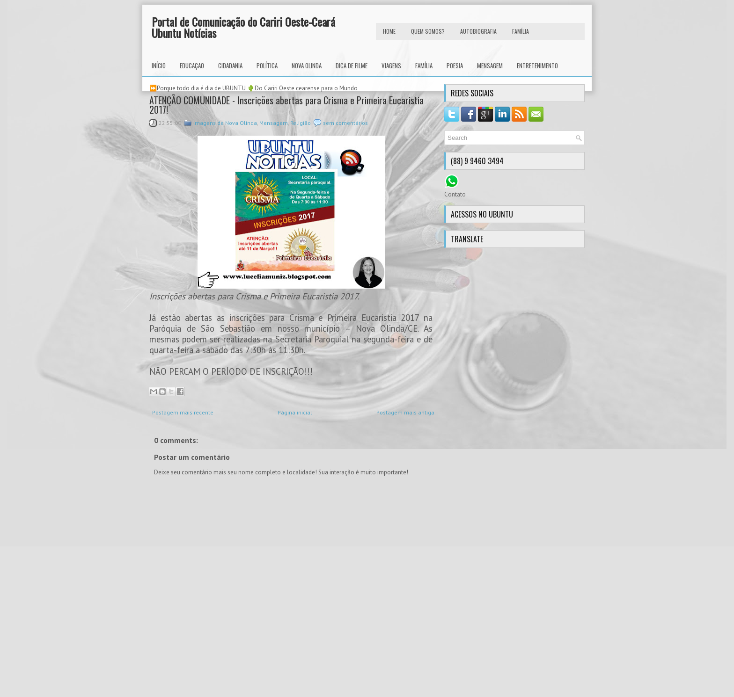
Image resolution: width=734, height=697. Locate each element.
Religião (300, 122)
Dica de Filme (351, 65)
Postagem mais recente (182, 412)
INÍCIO (159, 65)
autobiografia (478, 31)
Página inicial (295, 412)
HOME (389, 31)
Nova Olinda (307, 65)
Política (267, 65)
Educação (192, 65)
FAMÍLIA (520, 31)
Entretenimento (537, 65)
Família (424, 65)
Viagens (391, 65)
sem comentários (345, 122)
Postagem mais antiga (405, 412)
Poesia (455, 65)
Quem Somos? (428, 31)
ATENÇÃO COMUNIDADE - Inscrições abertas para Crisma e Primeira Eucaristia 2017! (286, 104)
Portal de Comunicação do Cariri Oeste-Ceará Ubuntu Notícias (243, 27)
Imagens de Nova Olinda (225, 122)
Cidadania (230, 65)
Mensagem (490, 65)
